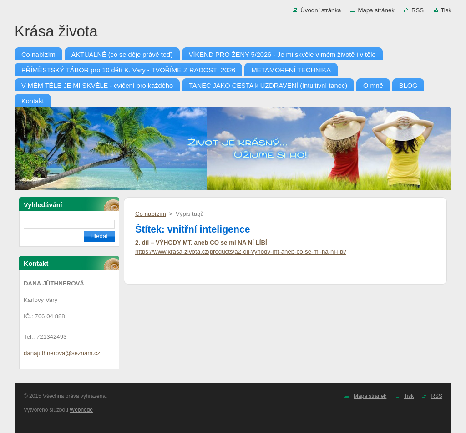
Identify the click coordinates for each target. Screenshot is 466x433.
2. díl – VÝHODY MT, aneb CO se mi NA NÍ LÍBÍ (201, 242)
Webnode (81, 410)
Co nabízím (150, 213)
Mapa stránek (376, 10)
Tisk (446, 10)
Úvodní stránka (320, 10)
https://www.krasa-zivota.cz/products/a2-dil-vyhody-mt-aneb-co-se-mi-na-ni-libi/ (240, 251)
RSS (417, 10)
